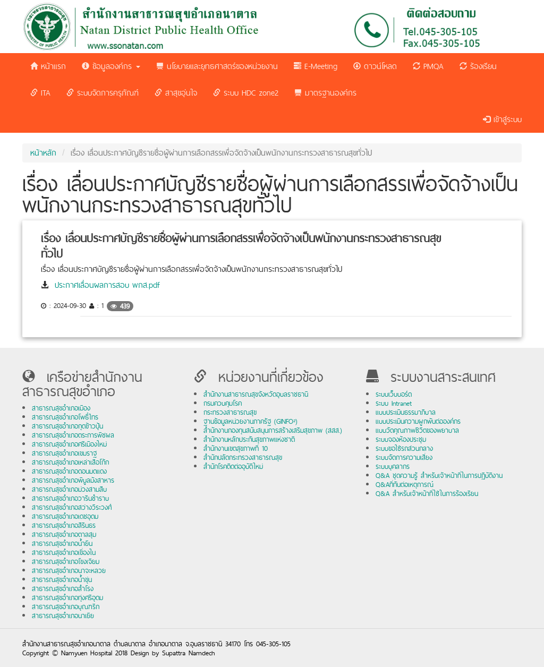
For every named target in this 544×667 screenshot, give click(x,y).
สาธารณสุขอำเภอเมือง (61, 408)
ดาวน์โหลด (375, 66)
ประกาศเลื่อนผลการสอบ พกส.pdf (107, 285)
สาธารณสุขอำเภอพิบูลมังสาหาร (73, 480)
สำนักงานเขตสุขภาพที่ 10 (235, 448)
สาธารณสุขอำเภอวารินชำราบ (70, 498)
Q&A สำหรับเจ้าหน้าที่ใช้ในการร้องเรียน (427, 493)
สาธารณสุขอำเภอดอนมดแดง (69, 471)
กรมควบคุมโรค (222, 403)
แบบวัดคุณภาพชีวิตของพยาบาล (417, 430)
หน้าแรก (48, 66)
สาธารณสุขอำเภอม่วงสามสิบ (69, 489)
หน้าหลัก (43, 152)
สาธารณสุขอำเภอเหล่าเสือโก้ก (70, 462)
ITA (40, 92)
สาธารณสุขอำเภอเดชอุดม (65, 516)
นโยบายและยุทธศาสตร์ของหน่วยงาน (217, 66)
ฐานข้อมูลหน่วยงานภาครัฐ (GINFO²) (250, 421)
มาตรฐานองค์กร (325, 92)
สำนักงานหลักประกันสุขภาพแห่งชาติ (249, 439)
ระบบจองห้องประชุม (401, 439)
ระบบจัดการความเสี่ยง (404, 457)
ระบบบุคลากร (393, 466)
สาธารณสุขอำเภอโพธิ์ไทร (65, 417)
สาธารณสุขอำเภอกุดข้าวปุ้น (67, 426)
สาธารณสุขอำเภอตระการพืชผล (73, 435)
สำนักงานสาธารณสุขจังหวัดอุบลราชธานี (255, 394)
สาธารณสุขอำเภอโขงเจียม (65, 561)
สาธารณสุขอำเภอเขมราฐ (64, 453)
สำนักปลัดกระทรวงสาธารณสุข (242, 457)
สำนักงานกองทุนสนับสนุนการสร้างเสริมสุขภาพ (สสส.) (272, 430)
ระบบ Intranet (394, 403)
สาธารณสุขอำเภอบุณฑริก (65, 606)
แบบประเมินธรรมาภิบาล (406, 412)
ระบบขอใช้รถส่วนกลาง (404, 448)
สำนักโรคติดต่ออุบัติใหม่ (233, 466)
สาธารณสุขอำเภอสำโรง (63, 588)
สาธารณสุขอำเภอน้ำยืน (62, 543)
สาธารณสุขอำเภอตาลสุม (64, 534)
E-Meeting (315, 66)
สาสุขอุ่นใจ (176, 92)
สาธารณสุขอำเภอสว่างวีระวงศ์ (72, 507)
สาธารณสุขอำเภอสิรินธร (64, 525)
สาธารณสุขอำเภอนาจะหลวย (69, 570)
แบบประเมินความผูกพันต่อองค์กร (418, 421)
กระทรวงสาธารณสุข (230, 412)
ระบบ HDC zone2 (245, 92)
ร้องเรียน (478, 66)
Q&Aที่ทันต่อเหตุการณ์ (405, 484)
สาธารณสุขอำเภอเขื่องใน (64, 552)
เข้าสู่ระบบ (502, 119)
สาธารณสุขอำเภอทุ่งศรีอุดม (67, 597)
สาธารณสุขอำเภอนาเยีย (63, 615)
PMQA (428, 66)
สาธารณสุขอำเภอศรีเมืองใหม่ (69, 444)
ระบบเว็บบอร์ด (394, 394)
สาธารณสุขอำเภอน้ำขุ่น (62, 579)
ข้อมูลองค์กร (111, 66)
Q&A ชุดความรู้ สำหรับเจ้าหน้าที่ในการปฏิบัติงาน (439, 475)
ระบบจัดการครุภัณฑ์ (102, 92)
